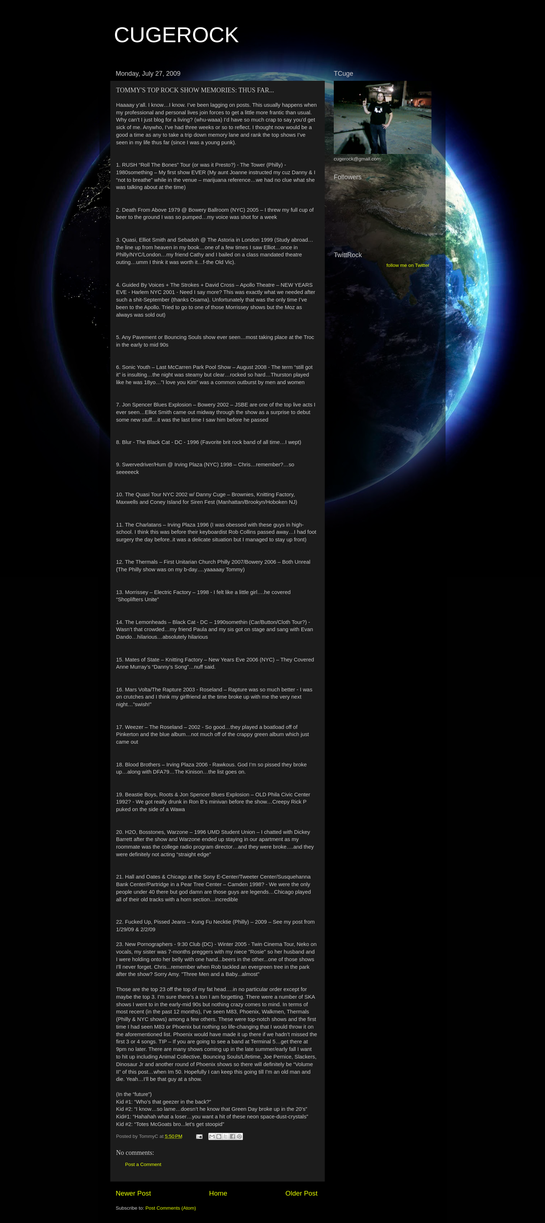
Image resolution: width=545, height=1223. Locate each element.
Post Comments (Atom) (171, 1208)
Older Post (301, 1193)
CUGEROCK (176, 35)
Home (218, 1193)
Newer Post (133, 1193)
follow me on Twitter (407, 265)
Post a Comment (143, 1164)
